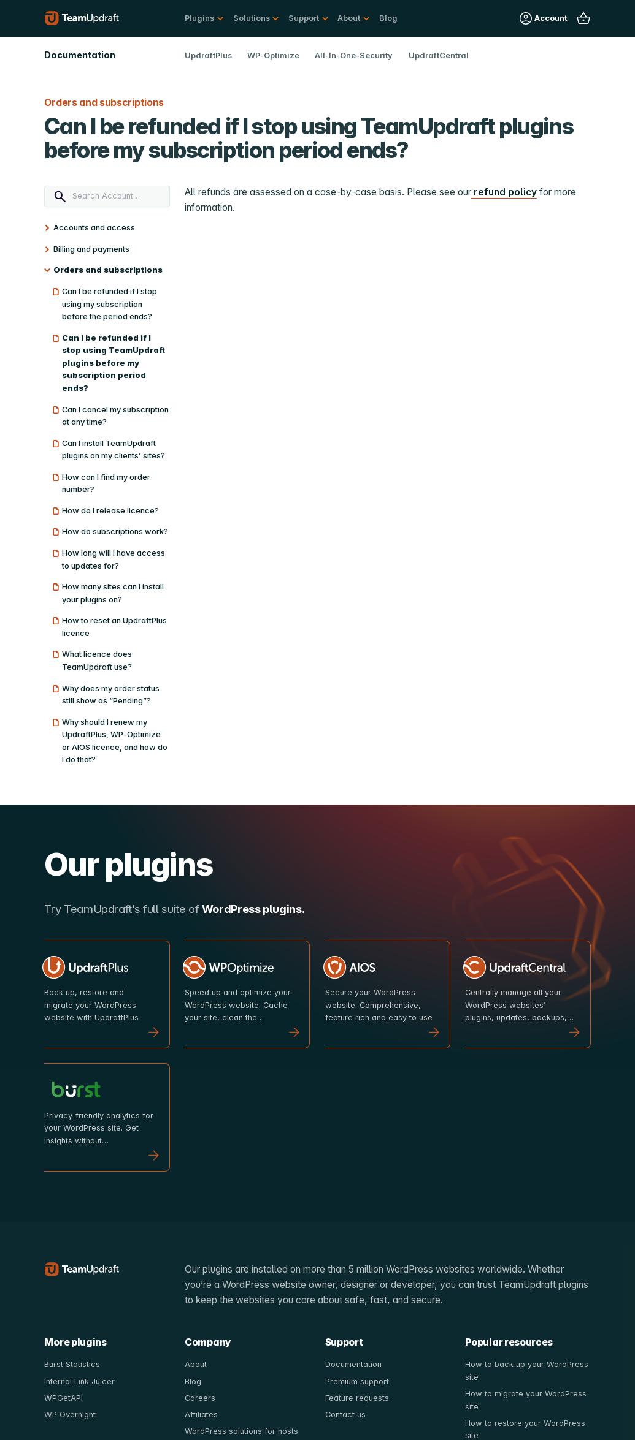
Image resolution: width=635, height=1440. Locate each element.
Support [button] (303, 18)
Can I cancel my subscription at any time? (115, 416)
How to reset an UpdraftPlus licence (114, 627)
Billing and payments (91, 249)
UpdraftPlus (208, 55)
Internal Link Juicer (79, 1381)
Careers (200, 1398)
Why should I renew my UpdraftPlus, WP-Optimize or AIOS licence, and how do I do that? (114, 741)
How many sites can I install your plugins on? (113, 593)
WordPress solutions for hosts (241, 1431)
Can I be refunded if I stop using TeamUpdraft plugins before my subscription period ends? (113, 363)
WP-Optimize (273, 55)
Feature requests (357, 1398)
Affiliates (201, 1414)
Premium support (357, 1381)
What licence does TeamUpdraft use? (97, 661)
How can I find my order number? (106, 483)
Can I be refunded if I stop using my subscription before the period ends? (109, 304)
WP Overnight (70, 1414)
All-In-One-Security (354, 55)
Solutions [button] (251, 18)
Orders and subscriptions (108, 270)
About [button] (348, 18)
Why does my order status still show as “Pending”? (111, 695)
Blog (388, 18)
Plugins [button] (199, 18)
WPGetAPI (63, 1398)
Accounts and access (94, 227)
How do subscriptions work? (115, 531)
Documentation (353, 1364)
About (196, 1364)
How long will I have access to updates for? (113, 559)
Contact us (345, 1414)
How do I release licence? (110, 510)
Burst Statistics (72, 1364)
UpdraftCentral (439, 55)
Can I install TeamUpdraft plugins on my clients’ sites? (113, 450)
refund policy (504, 192)
